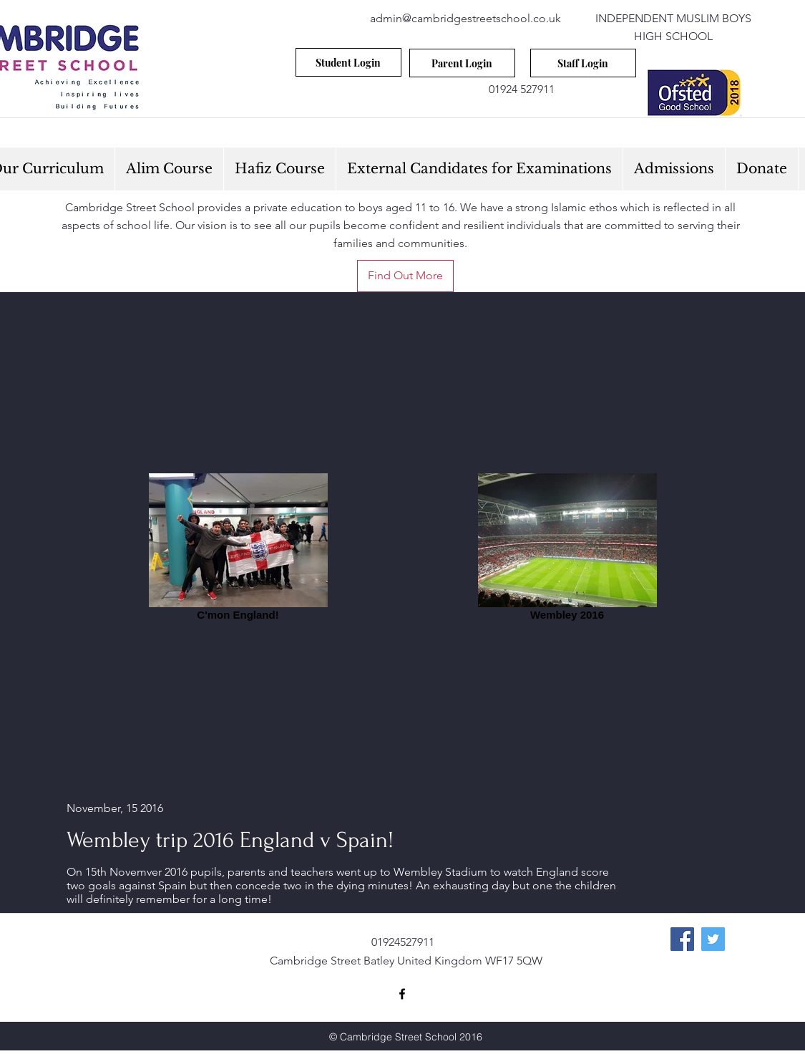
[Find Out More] (405, 276)
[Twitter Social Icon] (713, 939)
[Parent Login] (462, 63)
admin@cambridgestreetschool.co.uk (465, 18)
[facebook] (402, 994)
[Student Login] (348, 62)
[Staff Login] (583, 63)
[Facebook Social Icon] (682, 939)
